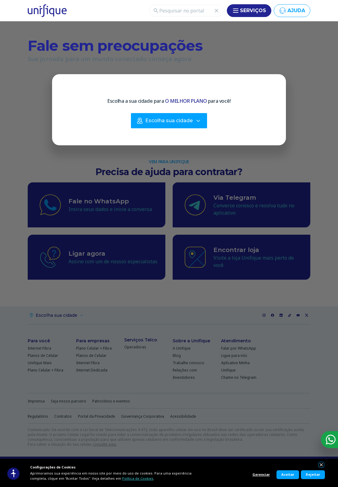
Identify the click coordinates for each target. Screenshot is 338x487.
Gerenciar (261, 474)
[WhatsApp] (329, 439)
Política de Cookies (137, 478)
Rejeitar (313, 474)
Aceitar (287, 474)
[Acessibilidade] (13, 474)
